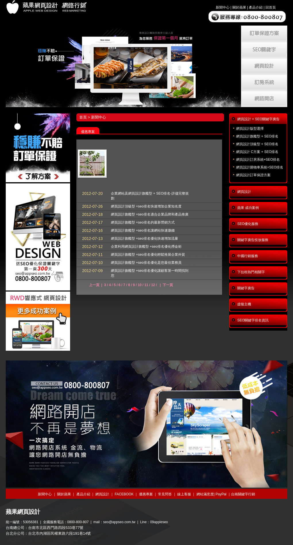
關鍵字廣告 (246, 288)
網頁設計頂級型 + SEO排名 (257, 144)
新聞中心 (223, 7)
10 (139, 285)
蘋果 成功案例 (248, 208)
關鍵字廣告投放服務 (252, 240)
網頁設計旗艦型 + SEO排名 (257, 136)
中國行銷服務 (247, 256)
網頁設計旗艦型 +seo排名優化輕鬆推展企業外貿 (148, 255)
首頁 (83, 117)
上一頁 (94, 285)
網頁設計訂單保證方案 (253, 175)
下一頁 (168, 285)
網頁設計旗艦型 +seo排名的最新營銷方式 (143, 222)
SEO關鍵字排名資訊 (253, 320)
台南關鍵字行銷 (243, 494)
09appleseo (159, 522)
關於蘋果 (239, 7)
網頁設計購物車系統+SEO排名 (259, 167)
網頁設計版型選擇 (250, 129)
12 (153, 285)
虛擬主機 (244, 304)
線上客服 (184, 494)
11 (146, 285)
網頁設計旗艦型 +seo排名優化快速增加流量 (144, 238)
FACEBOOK (124, 494)
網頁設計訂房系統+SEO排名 (258, 160)
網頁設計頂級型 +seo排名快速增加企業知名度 (146, 206)
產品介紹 (256, 7)
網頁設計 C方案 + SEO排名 (257, 152)
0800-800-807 (78, 522)
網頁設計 (244, 192)
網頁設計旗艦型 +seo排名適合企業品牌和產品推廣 (149, 214)
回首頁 (270, 7)
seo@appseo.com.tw (119, 522)
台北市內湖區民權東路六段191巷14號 (59, 533)
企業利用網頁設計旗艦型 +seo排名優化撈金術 (146, 247)
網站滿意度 (205, 494)
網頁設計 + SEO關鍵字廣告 (258, 119)
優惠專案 (146, 494)
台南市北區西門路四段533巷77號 (55, 527)
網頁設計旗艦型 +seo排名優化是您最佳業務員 (146, 263)
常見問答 (165, 494)
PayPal (220, 494)
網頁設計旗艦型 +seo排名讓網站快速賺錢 (143, 230)
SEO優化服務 (247, 224)
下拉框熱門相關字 (251, 272)
